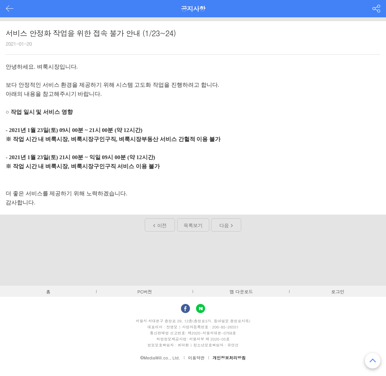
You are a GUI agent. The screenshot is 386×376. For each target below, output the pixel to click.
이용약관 (196, 358)
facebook (185, 308)
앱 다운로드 (241, 292)
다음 (224, 225)
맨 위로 (372, 360)
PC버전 (145, 292)
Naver (200, 308)
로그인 (338, 292)
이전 (162, 225)
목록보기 (193, 225)
